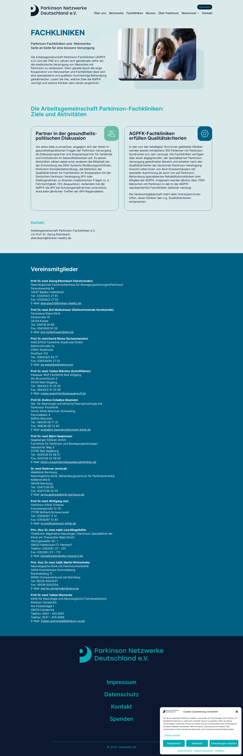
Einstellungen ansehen (224, 743)
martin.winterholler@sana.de (60, 588)
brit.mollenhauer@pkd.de (57, 332)
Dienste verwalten (172, 735)
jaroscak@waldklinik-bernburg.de (62, 494)
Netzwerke (116, 13)
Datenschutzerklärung (203, 750)
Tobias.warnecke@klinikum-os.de (63, 621)
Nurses (150, 13)
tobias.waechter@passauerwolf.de (63, 393)
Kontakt (207, 13)
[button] (236, 711)
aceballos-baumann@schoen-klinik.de (66, 429)
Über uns (100, 13)
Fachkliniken (134, 13)
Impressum (219, 750)
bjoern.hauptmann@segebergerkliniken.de (68, 462)
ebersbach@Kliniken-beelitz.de (61, 303)
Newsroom (189, 13)
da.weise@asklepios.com (57, 364)
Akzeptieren (174, 743)
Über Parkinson (168, 13)
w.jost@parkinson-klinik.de (58, 523)
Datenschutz (121, 694)
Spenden (205, 7)
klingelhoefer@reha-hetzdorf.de (62, 556)
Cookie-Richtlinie (184, 750)
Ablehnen (197, 743)
